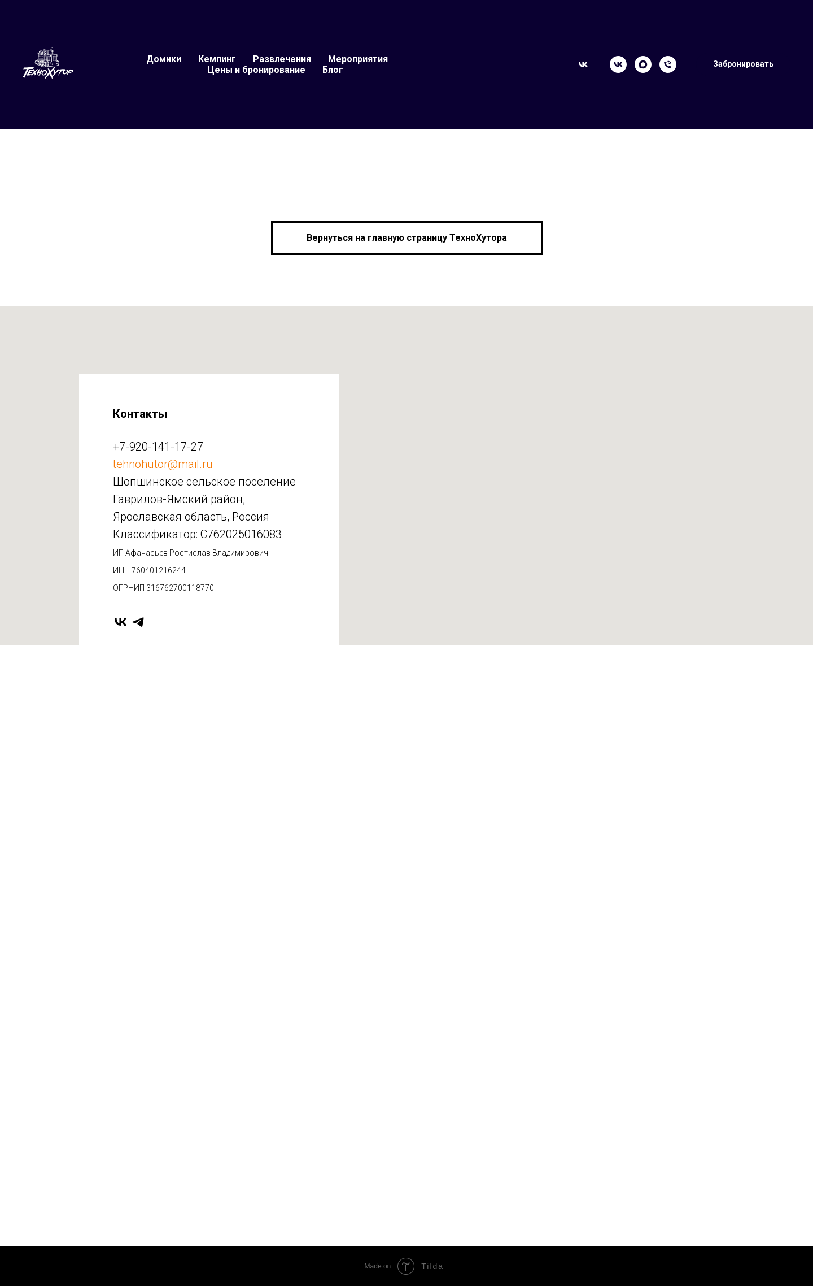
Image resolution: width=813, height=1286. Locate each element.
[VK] (618, 64)
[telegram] (138, 622)
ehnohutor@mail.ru (164, 464)
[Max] (643, 64)
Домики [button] (163, 59)
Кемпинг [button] (217, 59)
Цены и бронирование (256, 69)
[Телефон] (667, 64)
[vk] (120, 622)
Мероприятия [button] (358, 59)
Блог (332, 69)
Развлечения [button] (282, 59)
